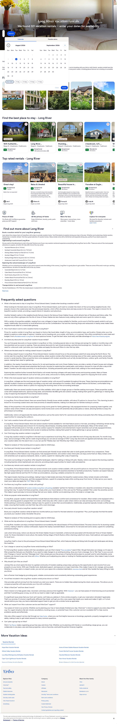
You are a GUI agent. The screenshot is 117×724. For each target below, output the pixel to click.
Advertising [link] (6, 704)
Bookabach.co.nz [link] (84, 691)
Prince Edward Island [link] (29, 61)
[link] (26, 124)
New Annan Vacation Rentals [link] (67, 658)
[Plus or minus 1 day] (50, 81)
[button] (65, 55)
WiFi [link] (28, 481)
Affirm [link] (37, 556)
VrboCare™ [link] (71, 591)
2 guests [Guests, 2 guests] (79, 34)
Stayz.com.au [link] (83, 694)
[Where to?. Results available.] (20, 33)
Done (97, 88)
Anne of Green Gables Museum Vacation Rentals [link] (74, 647)
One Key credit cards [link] (8, 697)
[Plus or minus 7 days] (72, 81)
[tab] (53, 39)
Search (109, 33)
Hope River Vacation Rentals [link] (10, 647)
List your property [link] (7, 682)
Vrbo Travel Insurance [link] (9, 701)
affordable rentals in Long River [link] (23, 336)
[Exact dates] (42, 81)
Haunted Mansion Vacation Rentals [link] (69, 655)
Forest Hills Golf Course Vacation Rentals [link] (71, 651)
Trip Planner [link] (12, 625)
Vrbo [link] (81, 682)
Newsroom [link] (44, 691)
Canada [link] (20, 61)
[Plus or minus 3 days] (65, 81)
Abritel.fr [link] (82, 685)
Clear (90, 88)
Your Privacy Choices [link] (46, 707)
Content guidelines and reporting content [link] (52, 710)
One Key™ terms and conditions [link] (49, 694)
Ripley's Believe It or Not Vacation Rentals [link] (71, 662)
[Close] (114, 718)
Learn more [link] (93, 223)
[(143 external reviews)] (41, 151)
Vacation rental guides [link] (9, 694)
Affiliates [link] (43, 688)
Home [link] (4, 61)
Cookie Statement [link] (46, 704)
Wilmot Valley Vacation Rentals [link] (11, 651)
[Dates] (53, 33)
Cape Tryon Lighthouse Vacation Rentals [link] (14, 658)
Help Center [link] (43, 616)
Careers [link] (43, 685)
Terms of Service (18, 720)
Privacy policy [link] (45, 701)
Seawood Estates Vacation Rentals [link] (12, 662)
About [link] (43, 682)
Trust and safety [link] (7, 688)
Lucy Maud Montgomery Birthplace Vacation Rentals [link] (18, 655)
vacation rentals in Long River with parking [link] (39, 488)
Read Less (5, 291)
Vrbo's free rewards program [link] (101, 336)
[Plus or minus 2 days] (57, 81)
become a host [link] (77, 569)
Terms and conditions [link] (47, 697)
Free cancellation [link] (66, 550)
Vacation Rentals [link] (11, 61)
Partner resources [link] (7, 691)
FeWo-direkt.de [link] (84, 688)
